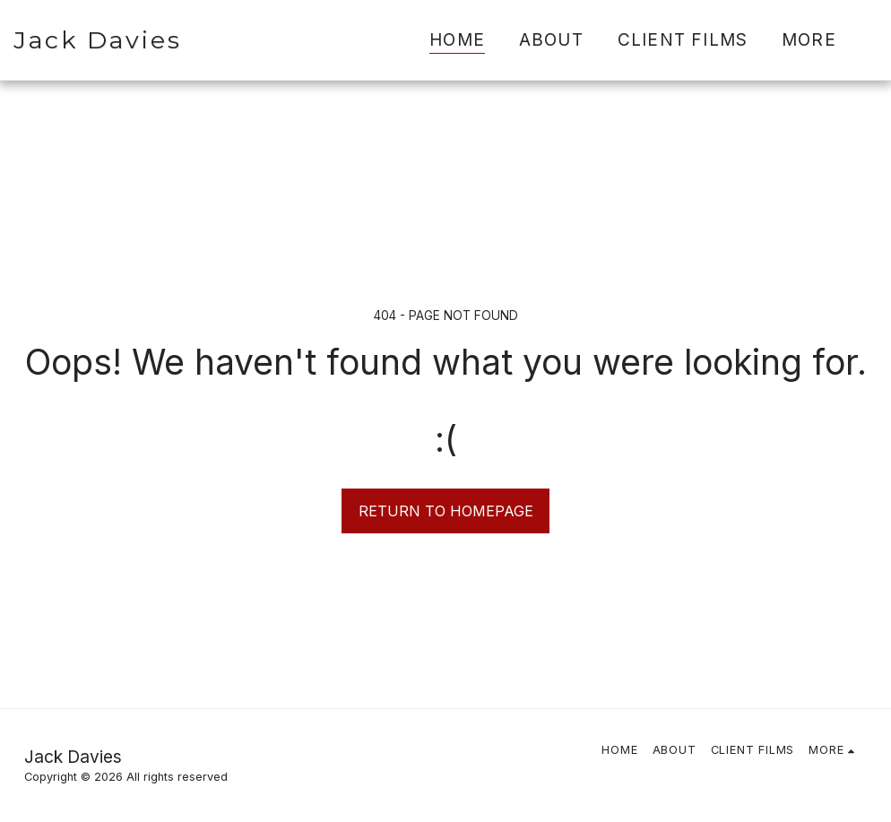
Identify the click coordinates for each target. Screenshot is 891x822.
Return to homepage (446, 511)
